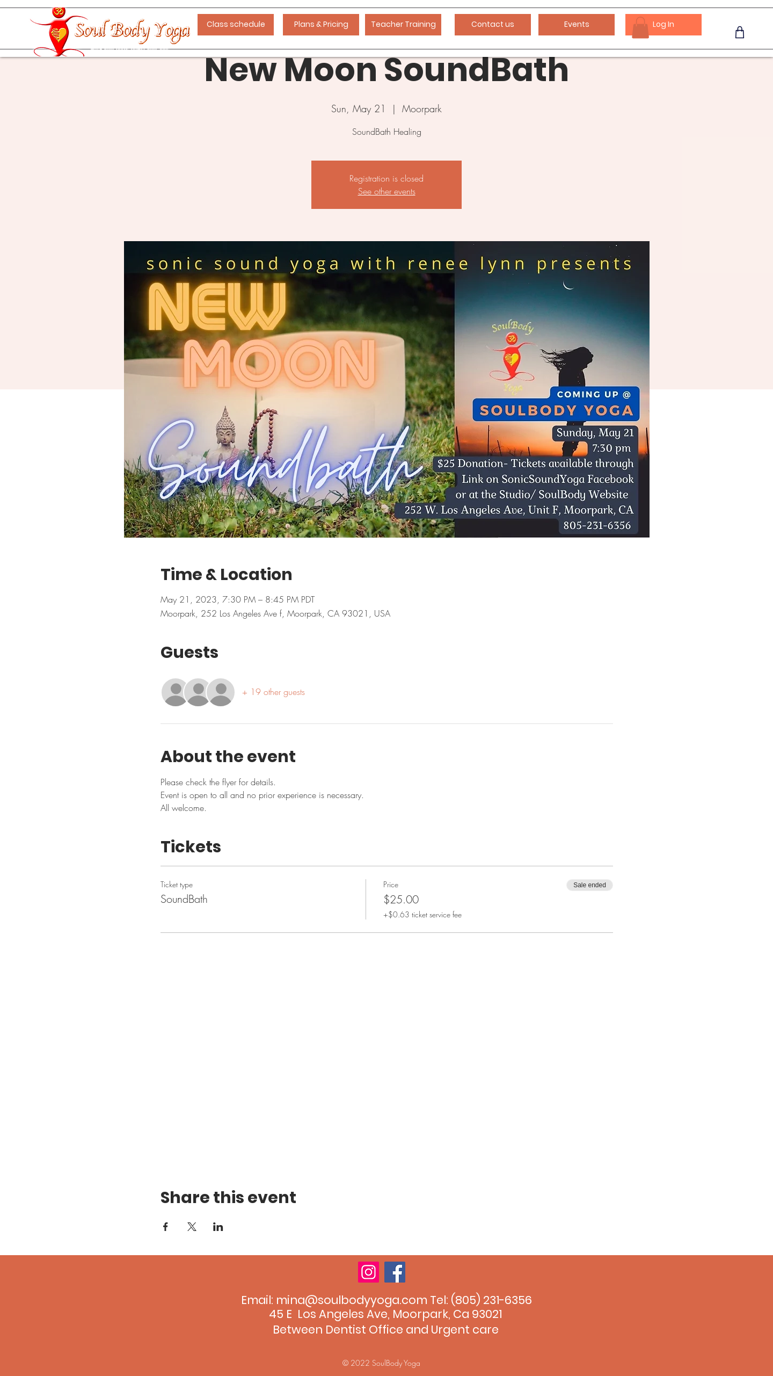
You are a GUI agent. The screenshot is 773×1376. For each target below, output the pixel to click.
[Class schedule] (236, 24)
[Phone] (739, 32)
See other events (386, 191)
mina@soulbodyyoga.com (351, 1300)
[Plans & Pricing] (321, 24)
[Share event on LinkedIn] (218, 1226)
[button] (640, 28)
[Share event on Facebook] (166, 1226)
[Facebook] (394, 1272)
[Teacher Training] (403, 24)
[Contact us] (493, 24)
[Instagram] (368, 1272)
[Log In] (663, 24)
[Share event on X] (192, 1226)
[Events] (576, 24)
